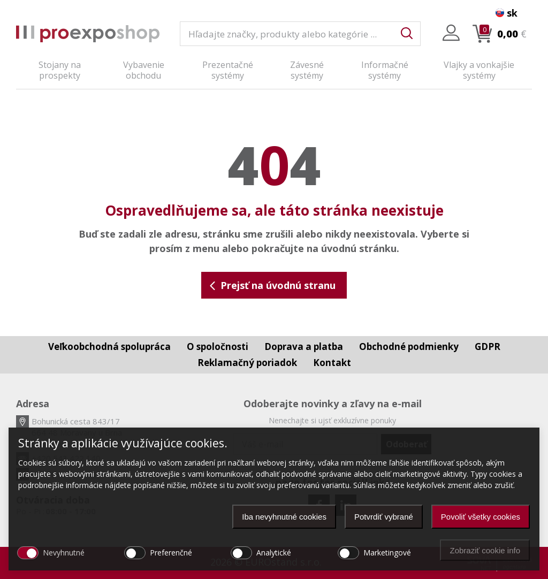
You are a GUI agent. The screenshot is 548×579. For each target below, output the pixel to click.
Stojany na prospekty (60, 70)
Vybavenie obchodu (143, 70)
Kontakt (332, 362)
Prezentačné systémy (227, 70)
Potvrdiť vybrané (383, 516)
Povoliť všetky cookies (480, 516)
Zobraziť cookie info (485, 550)
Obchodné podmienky (409, 346)
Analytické (273, 552)
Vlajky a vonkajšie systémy (479, 70)
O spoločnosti (217, 346)
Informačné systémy (384, 70)
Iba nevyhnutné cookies (284, 516)
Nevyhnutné (64, 552)
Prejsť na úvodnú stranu (272, 285)
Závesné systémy (307, 70)
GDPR (487, 346)
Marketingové (387, 552)
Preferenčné (171, 552)
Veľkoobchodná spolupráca (109, 346)
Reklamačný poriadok (247, 362)
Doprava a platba (303, 346)
